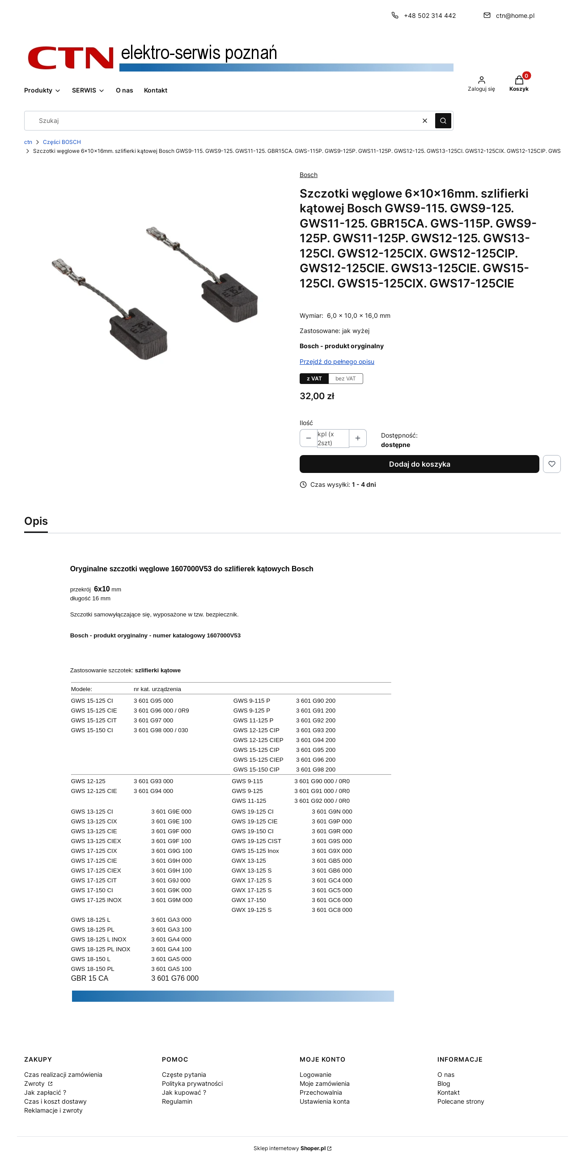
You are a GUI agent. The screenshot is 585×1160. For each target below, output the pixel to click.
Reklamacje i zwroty (53, 1110)
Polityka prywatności (192, 1083)
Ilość (306, 422)
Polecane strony (460, 1101)
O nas (445, 1074)
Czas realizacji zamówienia (63, 1074)
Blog (443, 1083)
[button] (443, 120)
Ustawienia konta (325, 1101)
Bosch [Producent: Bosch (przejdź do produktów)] (309, 174)
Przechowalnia (321, 1092)
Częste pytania (184, 1074)
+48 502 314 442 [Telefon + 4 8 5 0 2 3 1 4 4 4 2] (430, 15)
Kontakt (448, 1092)
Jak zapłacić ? (45, 1092)
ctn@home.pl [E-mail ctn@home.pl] (515, 15)
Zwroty (35, 1083)
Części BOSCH (62, 142)
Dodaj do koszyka (419, 464)
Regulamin (177, 1101)
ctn (28, 142)
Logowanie (315, 1074)
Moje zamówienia (325, 1083)
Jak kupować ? (184, 1092)
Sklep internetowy (290, 1148)
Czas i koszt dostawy (55, 1101)
